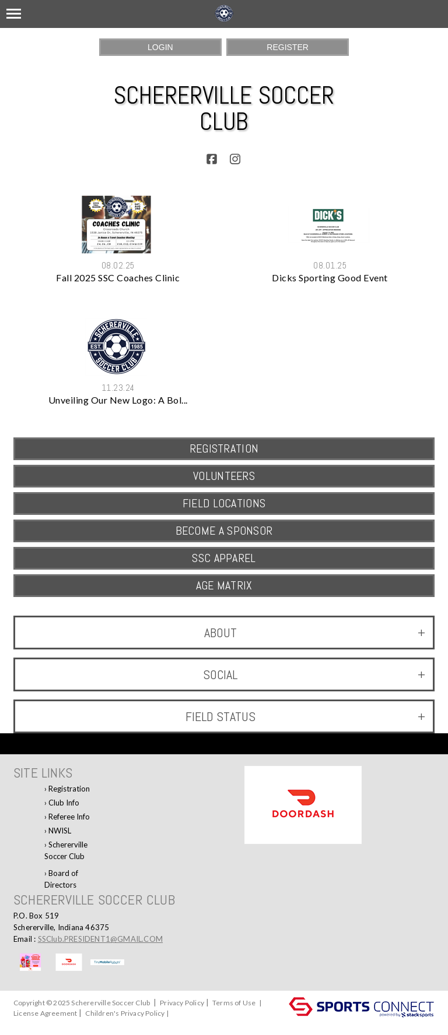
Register (288, 47)
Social (314, 674)
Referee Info (69, 816)
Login (160, 47)
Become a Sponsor (224, 530)
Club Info (63, 802)
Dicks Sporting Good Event (330, 277)
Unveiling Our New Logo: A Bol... (118, 399)
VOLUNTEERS (224, 475)
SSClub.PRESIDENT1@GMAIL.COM (100, 939)
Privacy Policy (182, 1002)
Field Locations (224, 503)
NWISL (59, 830)
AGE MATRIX (224, 585)
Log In (26, 1023)
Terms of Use (234, 1002)
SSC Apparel (224, 558)
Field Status (305, 716)
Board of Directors (61, 878)
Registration (69, 788)
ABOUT (314, 632)
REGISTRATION (224, 448)
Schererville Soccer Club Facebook (66, 852)
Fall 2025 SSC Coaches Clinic (118, 277)
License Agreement (45, 1013)
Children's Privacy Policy (124, 1013)
